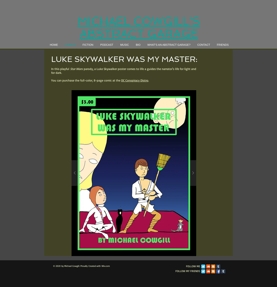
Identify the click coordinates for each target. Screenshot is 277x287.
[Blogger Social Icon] (213, 267)
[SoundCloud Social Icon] (208, 267)
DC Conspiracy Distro (134, 80)
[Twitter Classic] (203, 267)
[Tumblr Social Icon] (218, 267)
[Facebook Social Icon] (218, 271)
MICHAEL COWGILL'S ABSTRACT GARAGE (138, 27)
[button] (134, 173)
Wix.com (106, 266)
